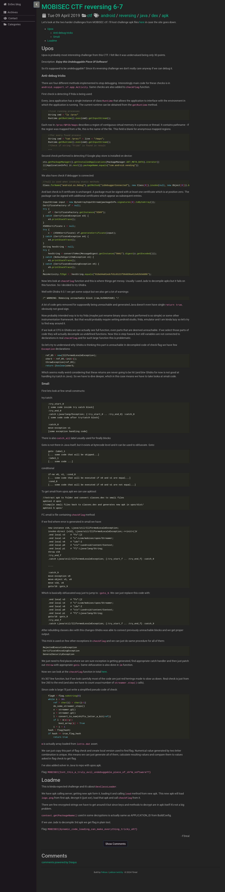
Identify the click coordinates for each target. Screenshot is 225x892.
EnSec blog (12, 4)
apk (165, 15)
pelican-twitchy (116, 884)
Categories (12, 24)
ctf (89, 15)
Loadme (52, 40)
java (144, 15)
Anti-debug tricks (63, 32)
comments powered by (59, 874)
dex (154, 15)
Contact (10, 18)
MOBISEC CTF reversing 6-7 (82, 7)
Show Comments (116, 856)
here (142, 22)
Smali (56, 36)
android (108, 15)
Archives (10, 12)
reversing (127, 15)
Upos (50, 28)
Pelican (104, 884)
